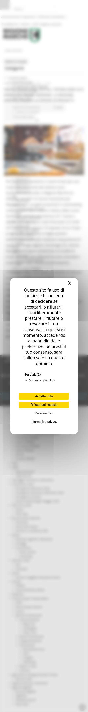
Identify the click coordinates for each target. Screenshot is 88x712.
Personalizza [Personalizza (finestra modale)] (44, 413)
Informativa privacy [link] (44, 421)
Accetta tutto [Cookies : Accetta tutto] (44, 396)
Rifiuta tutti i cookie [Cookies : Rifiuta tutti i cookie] (44, 404)
